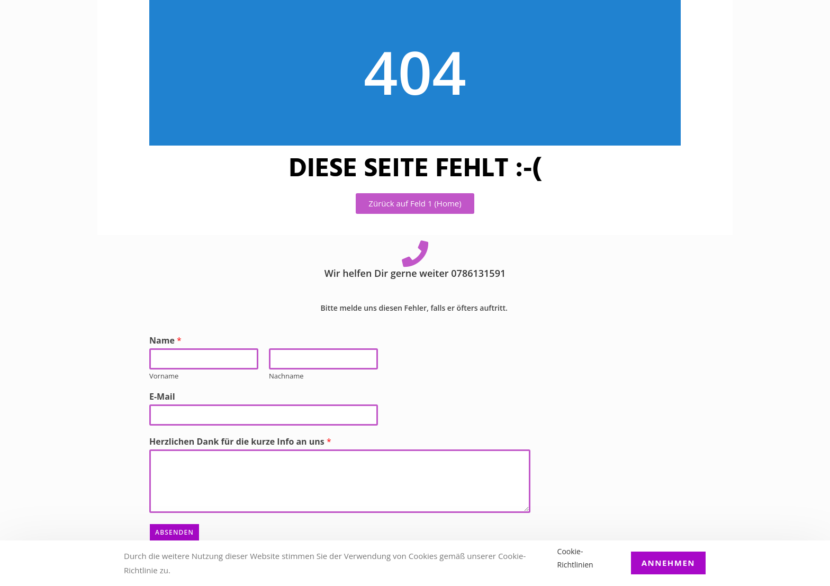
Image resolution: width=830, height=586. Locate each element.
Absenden (174, 532)
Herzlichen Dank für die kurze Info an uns (240, 441)
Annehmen (668, 562)
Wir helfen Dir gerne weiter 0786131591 (415, 273)
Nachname (286, 376)
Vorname (163, 376)
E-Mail (162, 396)
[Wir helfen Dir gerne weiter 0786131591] (415, 253)
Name (165, 340)
